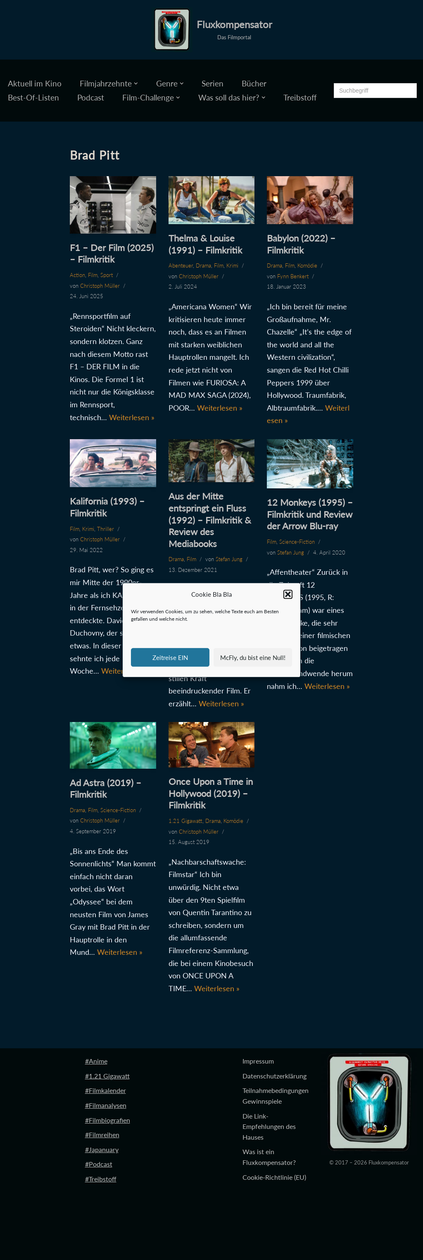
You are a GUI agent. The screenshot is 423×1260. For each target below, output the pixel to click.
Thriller (105, 529)
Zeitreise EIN (170, 657)
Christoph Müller (100, 285)
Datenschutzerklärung (274, 1076)
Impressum (258, 1061)
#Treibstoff (100, 1179)
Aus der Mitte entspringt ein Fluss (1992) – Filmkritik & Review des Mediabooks (210, 519)
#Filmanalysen (105, 1105)
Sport (106, 275)
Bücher (254, 83)
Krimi (232, 265)
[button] (288, 595)
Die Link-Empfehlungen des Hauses (269, 1126)
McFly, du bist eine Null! (252, 657)
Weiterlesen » (131, 417)
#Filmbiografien (107, 1120)
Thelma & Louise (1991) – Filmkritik (205, 244)
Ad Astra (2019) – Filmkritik (105, 788)
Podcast (90, 97)
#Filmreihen (102, 1134)
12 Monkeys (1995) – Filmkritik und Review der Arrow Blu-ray (310, 514)
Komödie (307, 265)
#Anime (96, 1061)
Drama (203, 265)
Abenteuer (181, 265)
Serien (212, 83)
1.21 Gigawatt (185, 821)
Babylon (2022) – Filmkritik (301, 244)
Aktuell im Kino (35, 83)
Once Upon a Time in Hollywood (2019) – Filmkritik (211, 793)
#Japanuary (102, 1149)
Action (77, 275)
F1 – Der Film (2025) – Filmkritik (112, 253)
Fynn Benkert (293, 276)
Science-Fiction (297, 541)
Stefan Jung (229, 559)
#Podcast (98, 1164)
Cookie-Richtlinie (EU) (274, 1177)
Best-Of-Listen (33, 97)
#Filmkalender (105, 1090)
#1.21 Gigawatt (107, 1076)
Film (92, 275)
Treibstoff (300, 97)
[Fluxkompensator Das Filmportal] (211, 29)
